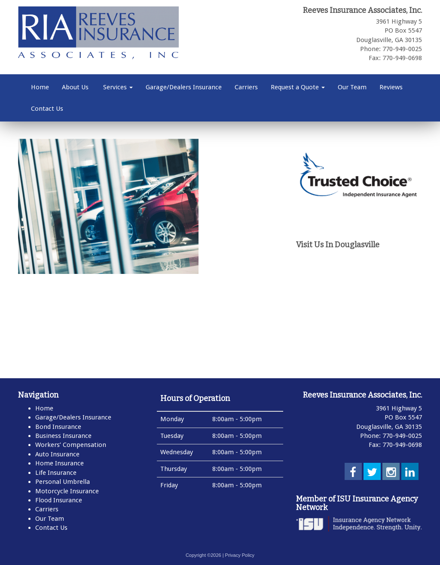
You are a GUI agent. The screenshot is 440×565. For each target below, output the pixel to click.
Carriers (246, 87)
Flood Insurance (58, 500)
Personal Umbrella (62, 482)
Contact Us (47, 108)
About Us (75, 87)
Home (40, 87)
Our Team (352, 87)
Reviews (391, 87)
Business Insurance (63, 436)
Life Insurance (55, 473)
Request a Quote (298, 87)
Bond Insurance (58, 427)
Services (117, 87)
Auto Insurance (57, 454)
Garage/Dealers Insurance (184, 87)
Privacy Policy (239, 555)
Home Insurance (59, 463)
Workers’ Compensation (70, 445)
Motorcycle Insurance (67, 491)
